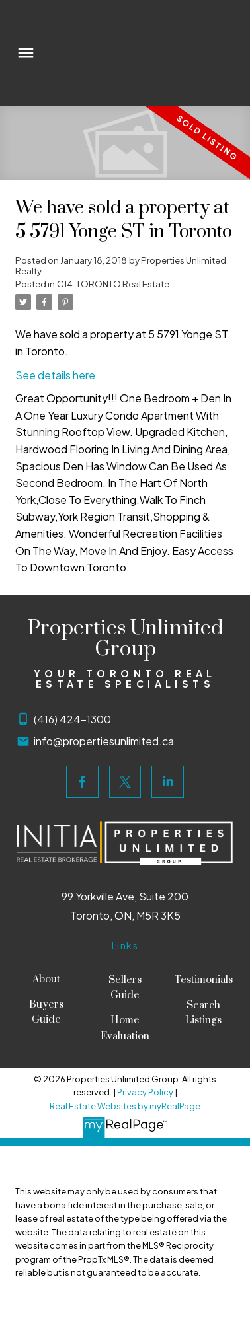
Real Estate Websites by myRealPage (125, 1106)
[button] (82, 782)
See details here (55, 375)
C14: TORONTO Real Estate (113, 283)
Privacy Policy (145, 1092)
